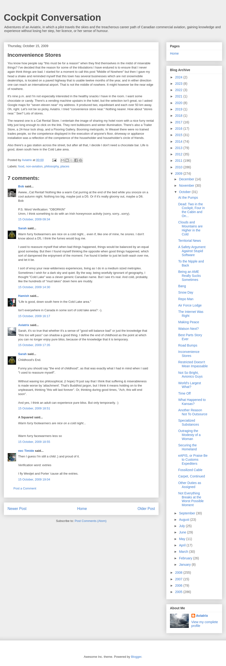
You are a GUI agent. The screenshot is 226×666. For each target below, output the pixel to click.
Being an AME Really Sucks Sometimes (189, 276)
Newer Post (17, 509)
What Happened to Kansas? (192, 402)
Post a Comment (24, 488)
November (187, 185)
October (185, 192)
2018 (179, 115)
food (21, 166)
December (187, 179)
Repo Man (186, 299)
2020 (179, 103)
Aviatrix (23, 325)
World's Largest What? (189, 385)
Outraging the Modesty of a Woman (189, 435)
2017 (179, 122)
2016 (179, 128)
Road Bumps (187, 345)
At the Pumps (188, 197)
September (187, 513)
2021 (179, 96)
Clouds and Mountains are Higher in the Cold (190, 228)
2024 (179, 77)
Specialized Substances (188, 422)
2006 (179, 585)
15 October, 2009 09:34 (34, 219)
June (183, 532)
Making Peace (188, 322)
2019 (179, 109)
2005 (179, 592)
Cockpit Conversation (52, 17)
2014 (179, 141)
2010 (179, 167)
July (182, 526)
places (65, 166)
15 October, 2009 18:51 (34, 408)
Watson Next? (188, 329)
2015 (179, 135)
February (186, 558)
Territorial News (189, 240)
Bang (182, 286)
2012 (179, 154)
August (184, 519)
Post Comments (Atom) (90, 521)
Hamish (23, 296)
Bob (21, 186)
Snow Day (185, 292)
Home (82, 509)
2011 (179, 160)
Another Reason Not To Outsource (192, 412)
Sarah (22, 228)
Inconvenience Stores (188, 354)
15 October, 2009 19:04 (34, 479)
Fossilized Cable (190, 470)
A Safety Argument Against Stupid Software (192, 251)
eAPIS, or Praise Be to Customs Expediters (193, 459)
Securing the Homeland (187, 447)
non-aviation (34, 166)
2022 (179, 90)
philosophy (51, 166)
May (182, 539)
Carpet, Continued (191, 476)
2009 (179, 173)
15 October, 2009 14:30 (34, 287)
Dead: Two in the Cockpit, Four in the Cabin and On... (191, 210)
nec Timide (26, 450)
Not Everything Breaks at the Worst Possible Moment (191, 499)
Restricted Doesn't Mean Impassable (193, 364)
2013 (179, 148)
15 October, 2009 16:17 (34, 316)
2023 (179, 83)
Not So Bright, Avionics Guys (190, 375)
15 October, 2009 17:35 (34, 345)
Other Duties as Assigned (189, 485)
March (184, 551)
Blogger (136, 656)
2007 (179, 579)
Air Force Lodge (190, 305)
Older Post (146, 509)
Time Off (184, 393)
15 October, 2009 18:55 (34, 442)
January (185, 564)
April (182, 545)
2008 (179, 572)
